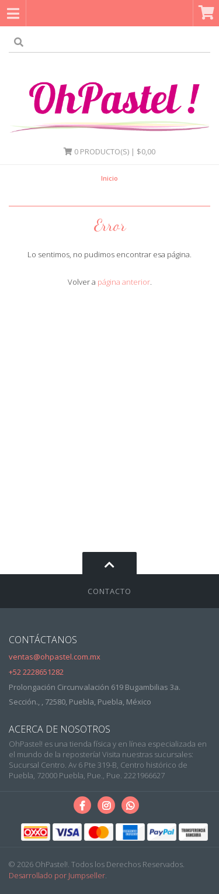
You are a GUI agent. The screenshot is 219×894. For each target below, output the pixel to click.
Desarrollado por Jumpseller (57, 875)
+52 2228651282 (36, 672)
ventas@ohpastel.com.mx (54, 656)
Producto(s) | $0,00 (109, 151)
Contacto (109, 591)
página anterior (124, 282)
